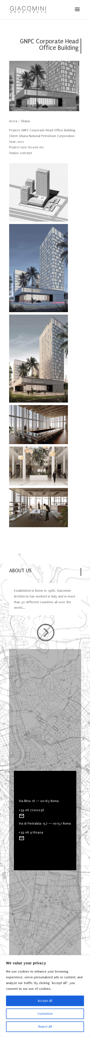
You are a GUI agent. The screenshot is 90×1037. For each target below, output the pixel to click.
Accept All (45, 1001)
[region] (45, 996)
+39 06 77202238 (31, 810)
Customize (45, 1013)
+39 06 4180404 (31, 832)
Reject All (45, 1026)
